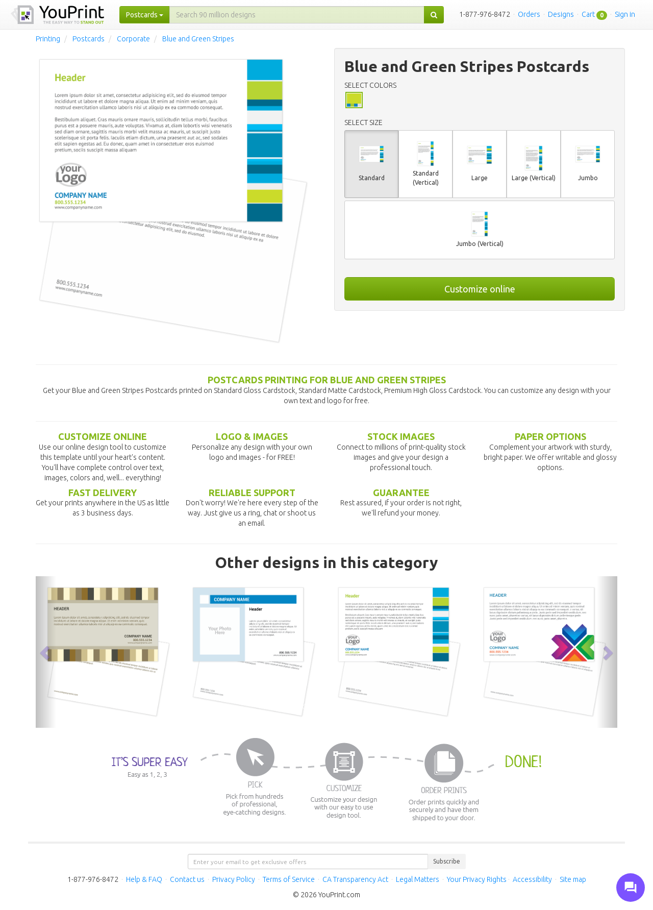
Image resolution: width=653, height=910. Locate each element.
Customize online (479, 289)
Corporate (133, 39)
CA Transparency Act (355, 879)
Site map (573, 879)
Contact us (187, 879)
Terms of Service (289, 879)
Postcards (88, 39)
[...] (296, 14)
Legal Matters (417, 879)
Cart (588, 14)
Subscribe (446, 861)
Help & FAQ (144, 879)
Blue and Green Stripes (198, 39)
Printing (48, 39)
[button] (46, 652)
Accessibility (532, 879)
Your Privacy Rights (477, 879)
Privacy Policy (233, 879)
